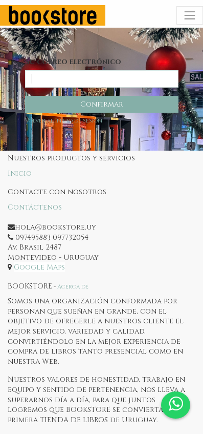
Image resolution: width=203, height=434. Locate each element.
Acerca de (72, 287)
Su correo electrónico (73, 62)
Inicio (20, 173)
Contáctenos (35, 207)
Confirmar (101, 104)
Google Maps (39, 267)
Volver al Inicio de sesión (63, 121)
